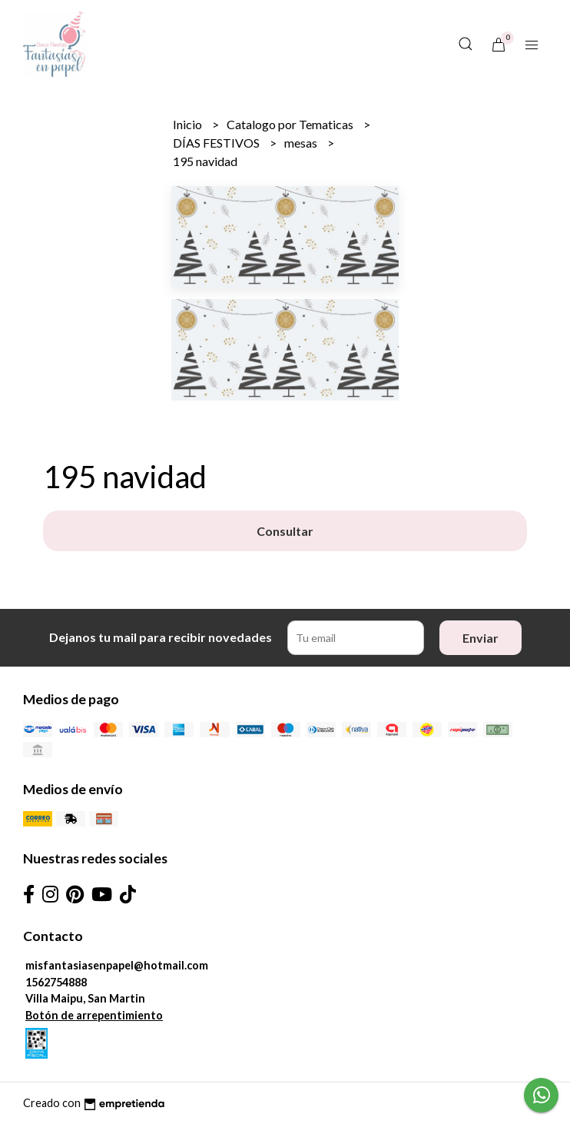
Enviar (480, 637)
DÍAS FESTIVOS (217, 142)
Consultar (285, 531)
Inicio (188, 124)
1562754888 (56, 982)
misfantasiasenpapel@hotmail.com (116, 965)
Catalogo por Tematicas (291, 124)
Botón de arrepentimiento (94, 1015)
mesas (302, 142)
